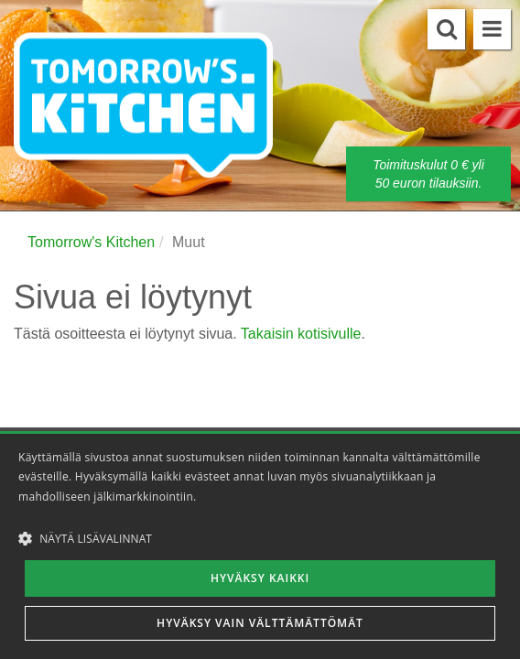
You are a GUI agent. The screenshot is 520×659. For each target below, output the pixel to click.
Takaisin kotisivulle (301, 333)
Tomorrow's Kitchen (91, 242)
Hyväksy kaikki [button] (260, 578)
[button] (260, 537)
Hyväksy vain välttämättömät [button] (260, 623)
